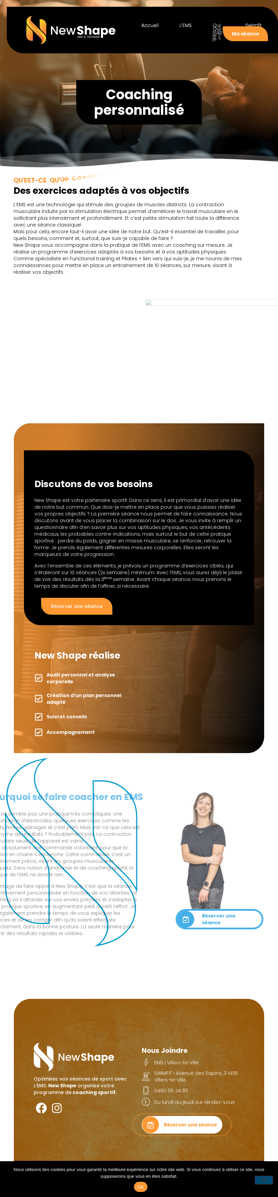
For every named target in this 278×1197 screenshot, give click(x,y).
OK (140, 1187)
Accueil (150, 25)
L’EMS (185, 25)
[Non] (264, 1180)
